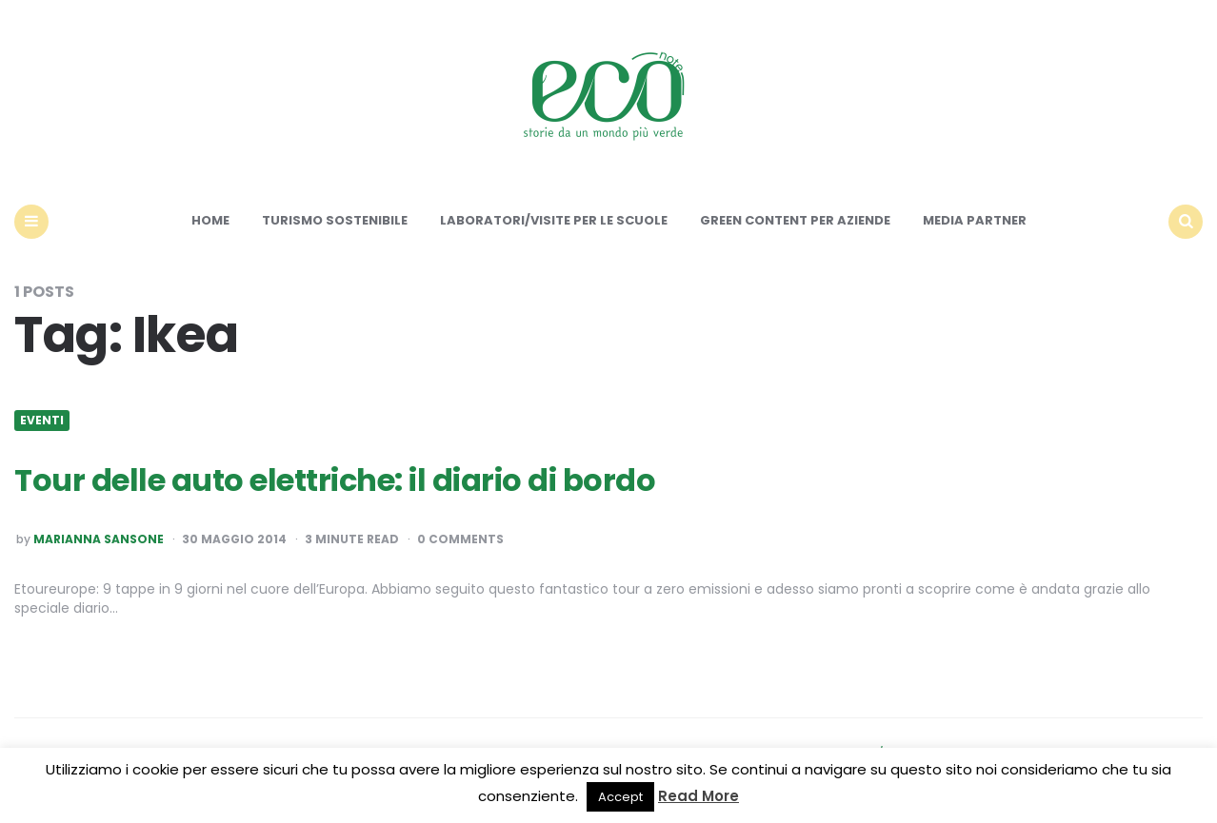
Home (210, 220)
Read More (698, 796)
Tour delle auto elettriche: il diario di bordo (334, 480)
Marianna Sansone (98, 539)
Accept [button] (620, 797)
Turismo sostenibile (335, 220)
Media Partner (975, 220)
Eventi (42, 420)
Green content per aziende (795, 220)
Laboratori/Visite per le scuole (554, 220)
